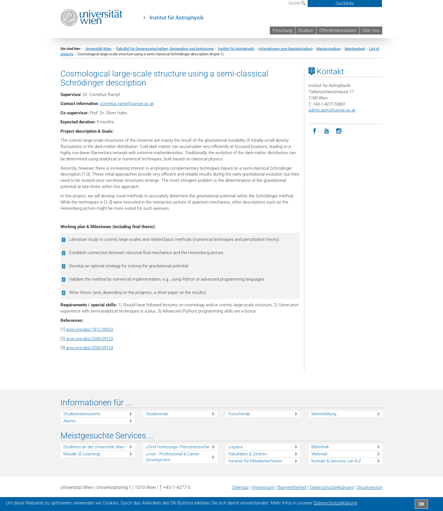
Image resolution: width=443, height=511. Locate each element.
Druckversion (370, 487)
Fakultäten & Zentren (248, 454)
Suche (296, 3)
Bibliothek (320, 446)
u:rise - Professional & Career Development (172, 456)
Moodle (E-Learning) (81, 454)
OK (421, 504)
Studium (305, 30)
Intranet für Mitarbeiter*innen (255, 461)
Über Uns (370, 30)
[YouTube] (327, 131)
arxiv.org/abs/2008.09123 (89, 338)
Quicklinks (345, 3)
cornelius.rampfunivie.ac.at (127, 103)
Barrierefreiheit (292, 487)
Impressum (263, 487)
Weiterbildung (323, 413)
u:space (236, 446)
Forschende (239, 413)
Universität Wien (98, 49)
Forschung (282, 30)
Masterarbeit (355, 49)
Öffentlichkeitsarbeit (337, 30)
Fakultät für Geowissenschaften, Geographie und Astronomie (165, 49)
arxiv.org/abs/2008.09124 (89, 347)
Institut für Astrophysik (176, 18)
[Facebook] (315, 131)
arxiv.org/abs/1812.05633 (89, 329)
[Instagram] (339, 131)
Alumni (69, 420)
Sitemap (240, 487)
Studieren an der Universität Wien (94, 446)
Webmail (319, 454)
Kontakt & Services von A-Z (336, 461)
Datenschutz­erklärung (331, 487)
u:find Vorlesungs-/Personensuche (177, 446)
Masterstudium (328, 49)
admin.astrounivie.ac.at (332, 110)
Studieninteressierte (81, 413)
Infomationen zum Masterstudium (285, 49)
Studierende (157, 413)
